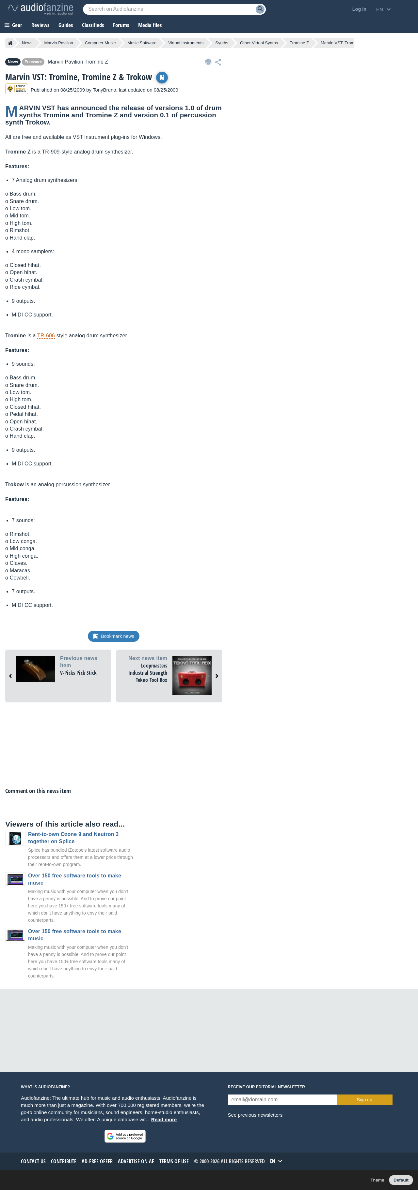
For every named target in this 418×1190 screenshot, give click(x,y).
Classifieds (93, 25)
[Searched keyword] (174, 9)
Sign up (364, 1099)
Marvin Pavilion (58, 42)
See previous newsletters (255, 1115)
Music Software (141, 42)
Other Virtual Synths (259, 42)
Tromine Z (299, 42)
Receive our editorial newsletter (266, 1087)
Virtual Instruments (185, 42)
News (27, 42)
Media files (150, 25)
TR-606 (46, 335)
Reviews (40, 25)
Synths (221, 42)
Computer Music (100, 42)
